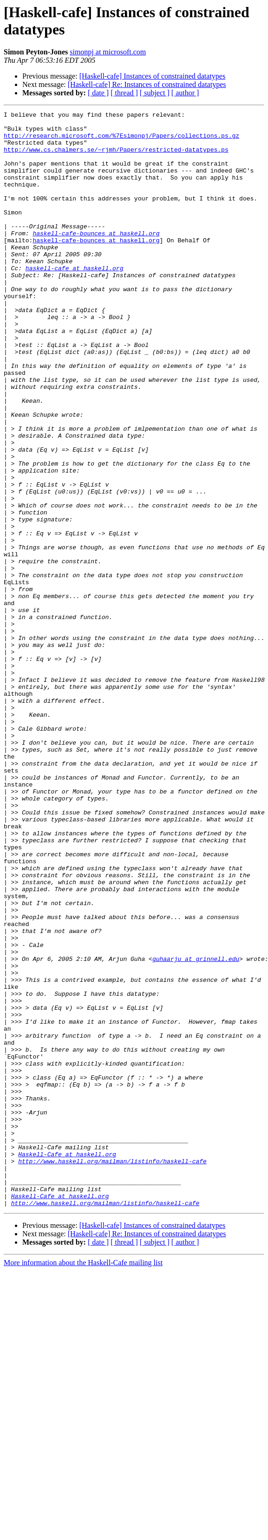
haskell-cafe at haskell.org (75, 300)
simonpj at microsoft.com (108, 52)
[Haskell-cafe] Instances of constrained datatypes (152, 76)
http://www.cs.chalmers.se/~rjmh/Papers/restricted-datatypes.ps (116, 157)
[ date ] (98, 93)
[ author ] (185, 93)
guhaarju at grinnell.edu (195, 1129)
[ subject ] (155, 93)
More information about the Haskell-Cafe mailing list (83, 1482)
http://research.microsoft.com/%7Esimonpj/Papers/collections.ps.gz (121, 141)
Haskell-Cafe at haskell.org (67, 1363)
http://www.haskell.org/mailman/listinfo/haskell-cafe (112, 1371)
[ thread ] (124, 93)
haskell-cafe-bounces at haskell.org (96, 258)
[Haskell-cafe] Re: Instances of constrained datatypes (147, 84)
